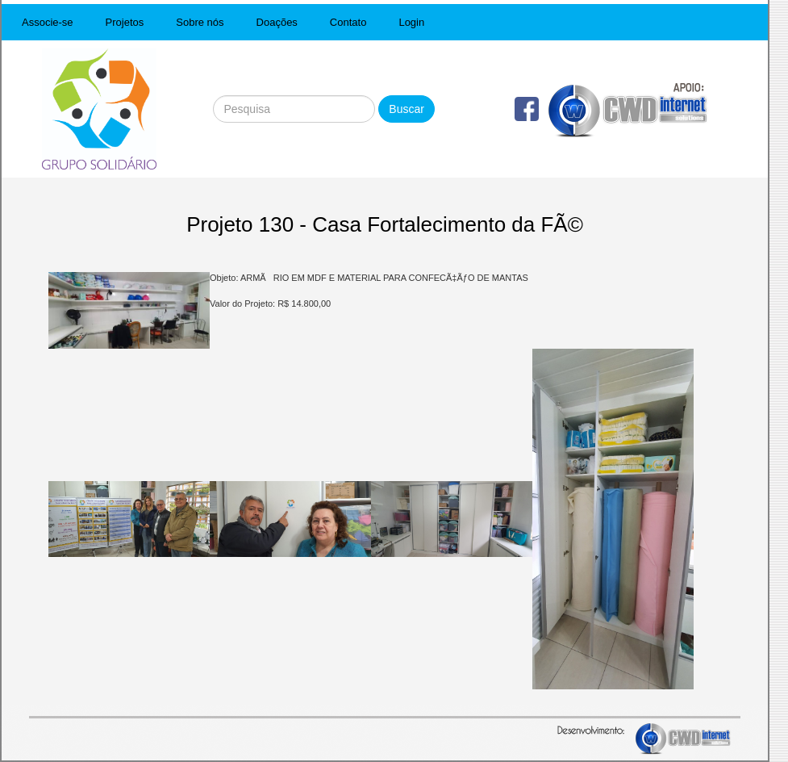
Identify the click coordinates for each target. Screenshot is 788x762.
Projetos (125, 22)
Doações (277, 22)
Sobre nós (199, 22)
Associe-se (47, 22)
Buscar (406, 109)
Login (411, 22)
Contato (348, 22)
